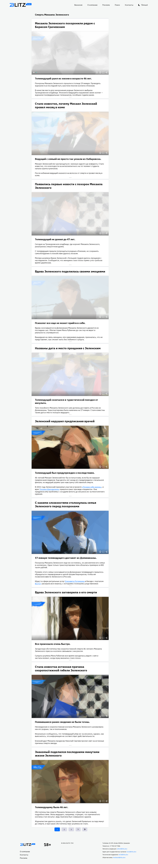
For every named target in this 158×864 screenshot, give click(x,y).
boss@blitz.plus (131, 852)
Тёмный (144, 5)
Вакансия (78, 5)
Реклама (106, 5)
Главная (28, 844)
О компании (92, 5)
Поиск (117, 5)
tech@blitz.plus (123, 854)
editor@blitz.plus (122, 849)
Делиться (106, 72)
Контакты (129, 5)
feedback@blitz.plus (119, 857)
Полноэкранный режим (103, 72)
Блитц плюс (20, 5)
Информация (100, 72)
